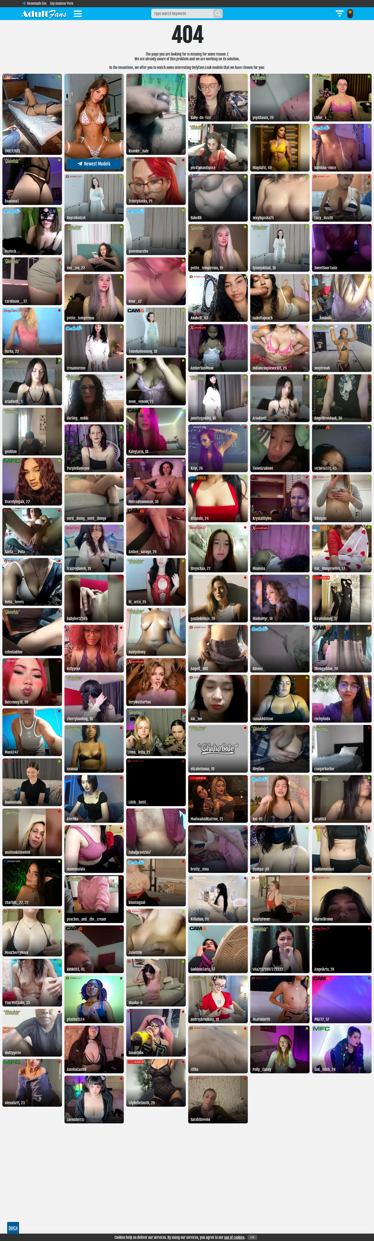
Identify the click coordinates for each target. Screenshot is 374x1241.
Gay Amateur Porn (61, 3)
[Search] (218, 13)
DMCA (13, 1228)
